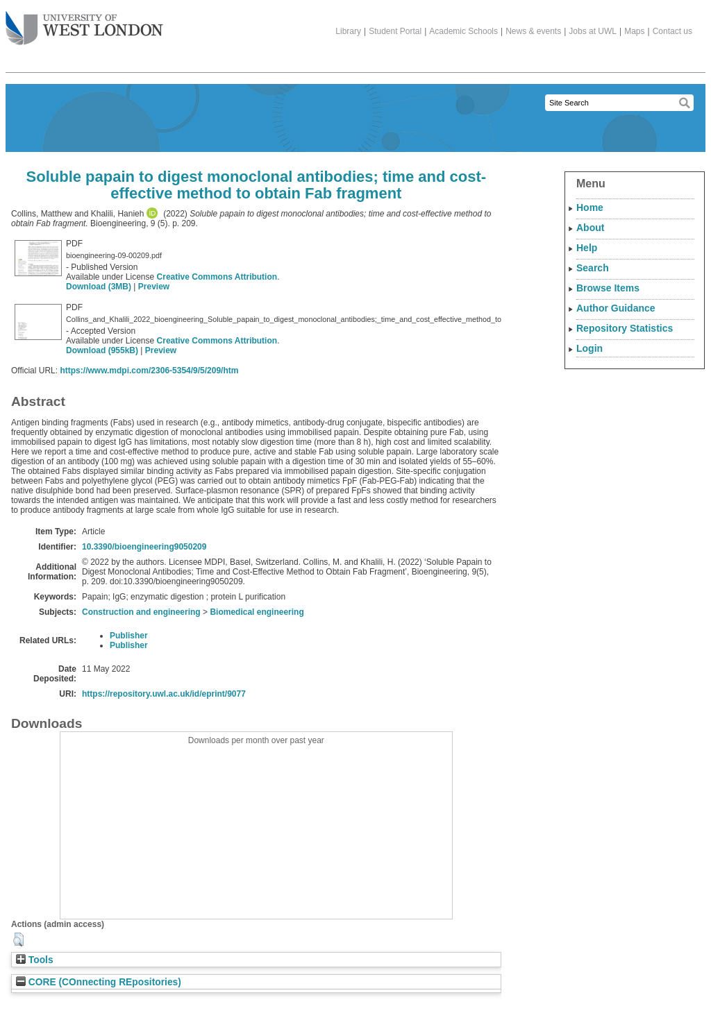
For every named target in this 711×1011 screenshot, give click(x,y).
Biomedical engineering (256, 612)
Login (589, 348)
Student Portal (395, 31)
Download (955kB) (102, 350)
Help (586, 247)
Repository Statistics (624, 328)
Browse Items (607, 288)
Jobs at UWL (593, 31)
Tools (34, 960)
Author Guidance (615, 308)
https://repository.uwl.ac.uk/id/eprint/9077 (164, 694)
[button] (18, 939)
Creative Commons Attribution (217, 277)
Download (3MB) (98, 286)
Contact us (672, 31)
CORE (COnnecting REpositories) (98, 982)
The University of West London (84, 23)
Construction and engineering (141, 612)
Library (348, 31)
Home (589, 207)
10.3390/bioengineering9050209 (144, 547)
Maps (634, 31)
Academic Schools (463, 31)
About (590, 227)
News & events (533, 31)
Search (592, 267)
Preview (153, 286)
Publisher (129, 635)
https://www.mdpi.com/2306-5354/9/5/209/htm (149, 370)
